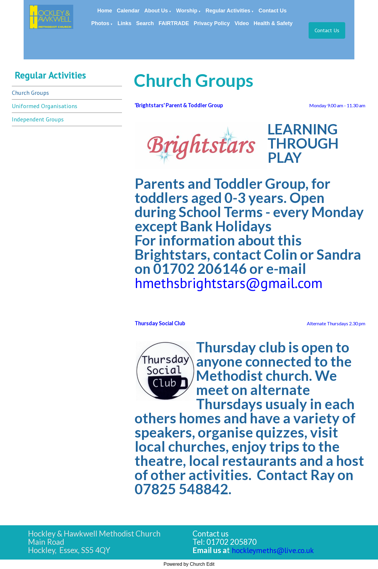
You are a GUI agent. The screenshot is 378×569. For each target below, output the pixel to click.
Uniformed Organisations (44, 106)
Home (104, 11)
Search (145, 23)
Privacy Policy (212, 23)
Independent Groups (38, 119)
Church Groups (30, 93)
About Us (156, 11)
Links (124, 23)
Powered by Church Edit (189, 564)
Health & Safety (273, 23)
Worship (187, 11)
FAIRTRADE (174, 23)
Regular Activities (228, 11)
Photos (100, 23)
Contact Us (272, 11)
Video (241, 23)
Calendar (128, 11)
